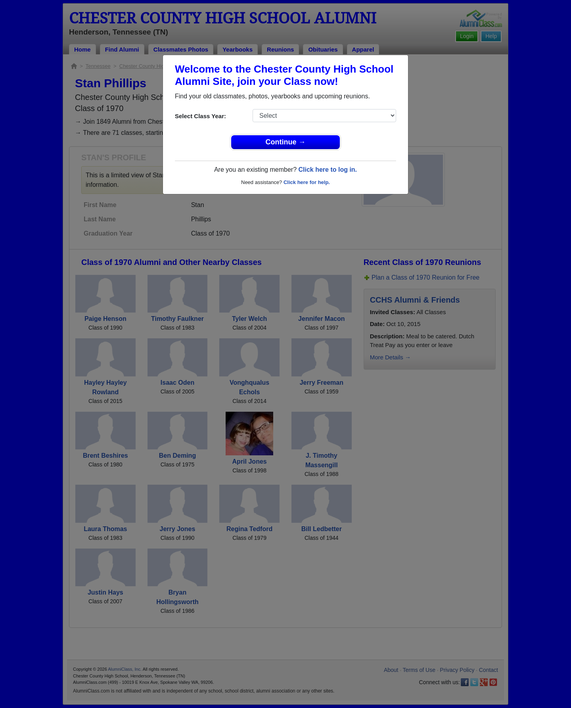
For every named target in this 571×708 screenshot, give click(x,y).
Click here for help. (307, 182)
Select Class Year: (200, 116)
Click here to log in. (327, 169)
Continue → (286, 142)
